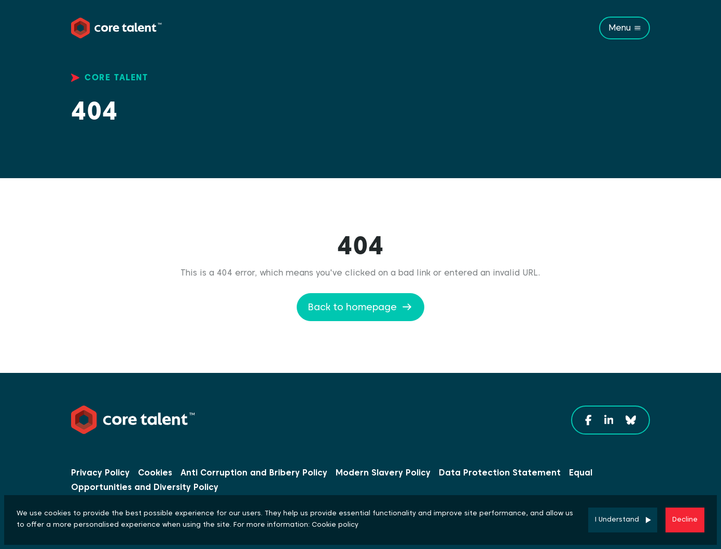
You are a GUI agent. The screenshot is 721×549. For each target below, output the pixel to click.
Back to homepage (352, 306)
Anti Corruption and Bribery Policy (254, 473)
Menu (619, 28)
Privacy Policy (100, 473)
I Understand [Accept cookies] (617, 519)
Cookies (155, 473)
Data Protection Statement (500, 473)
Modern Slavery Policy (383, 473)
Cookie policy (335, 524)
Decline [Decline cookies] (685, 519)
